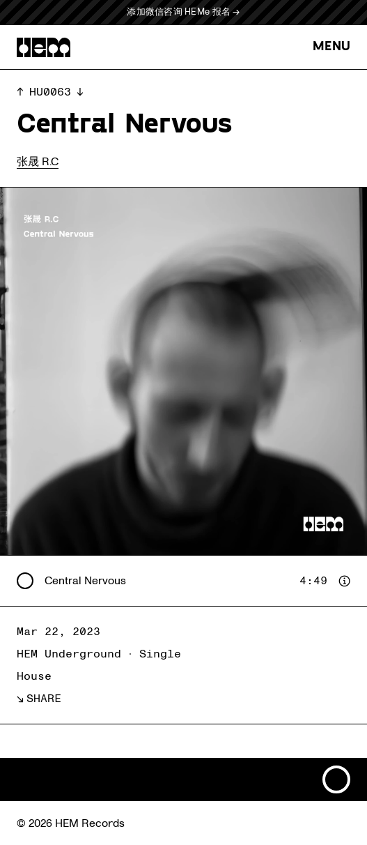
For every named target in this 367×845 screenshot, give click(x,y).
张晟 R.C (37, 161)
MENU (331, 47)
